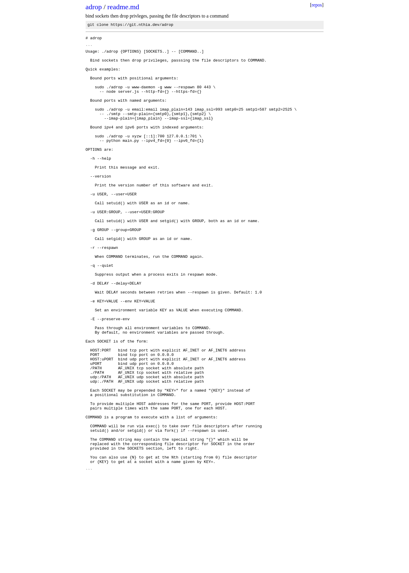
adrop (94, 7)
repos (317, 4)
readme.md (123, 7)
